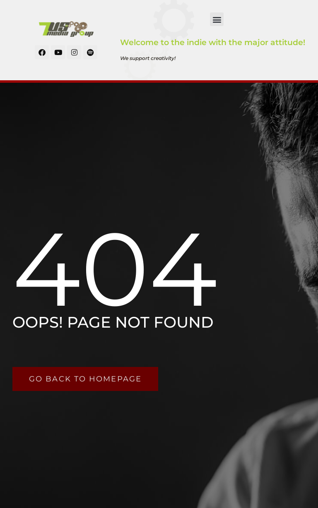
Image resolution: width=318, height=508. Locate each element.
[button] (217, 19)
